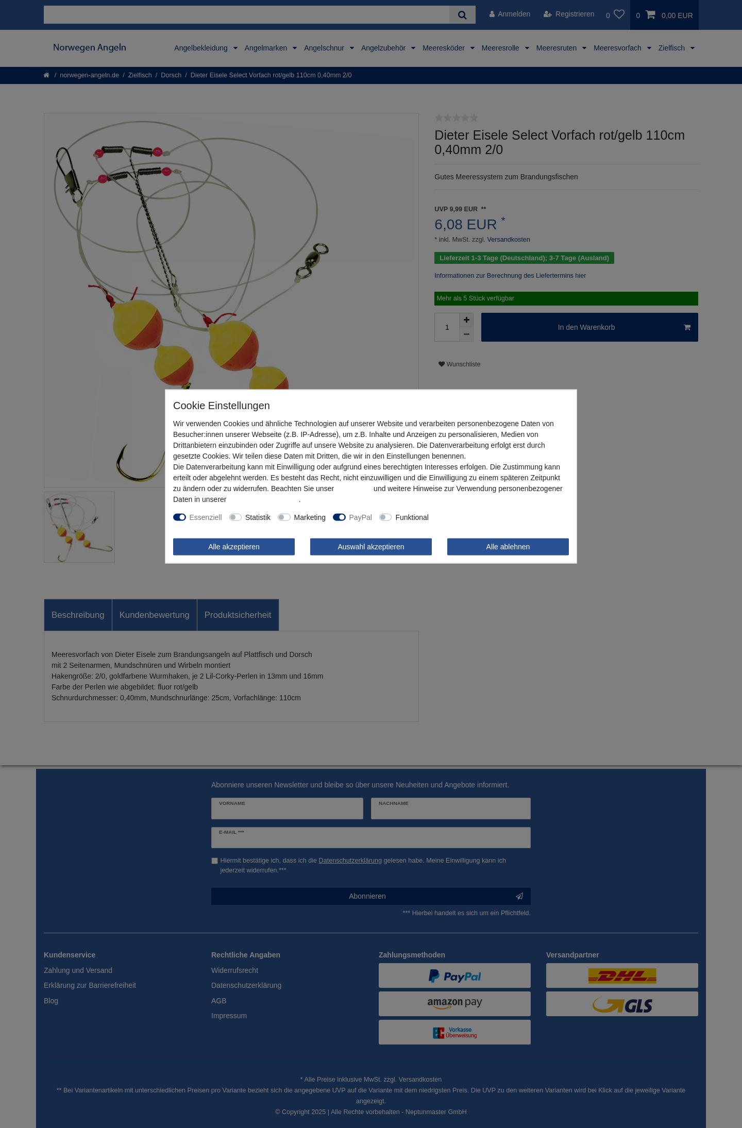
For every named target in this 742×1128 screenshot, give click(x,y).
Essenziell (206, 517)
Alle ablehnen (508, 546)
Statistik (258, 517)
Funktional (412, 517)
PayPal (360, 517)
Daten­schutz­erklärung (263, 499)
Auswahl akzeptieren (371, 546)
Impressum (354, 488)
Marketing (310, 517)
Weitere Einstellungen (471, 517)
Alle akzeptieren (234, 546)
